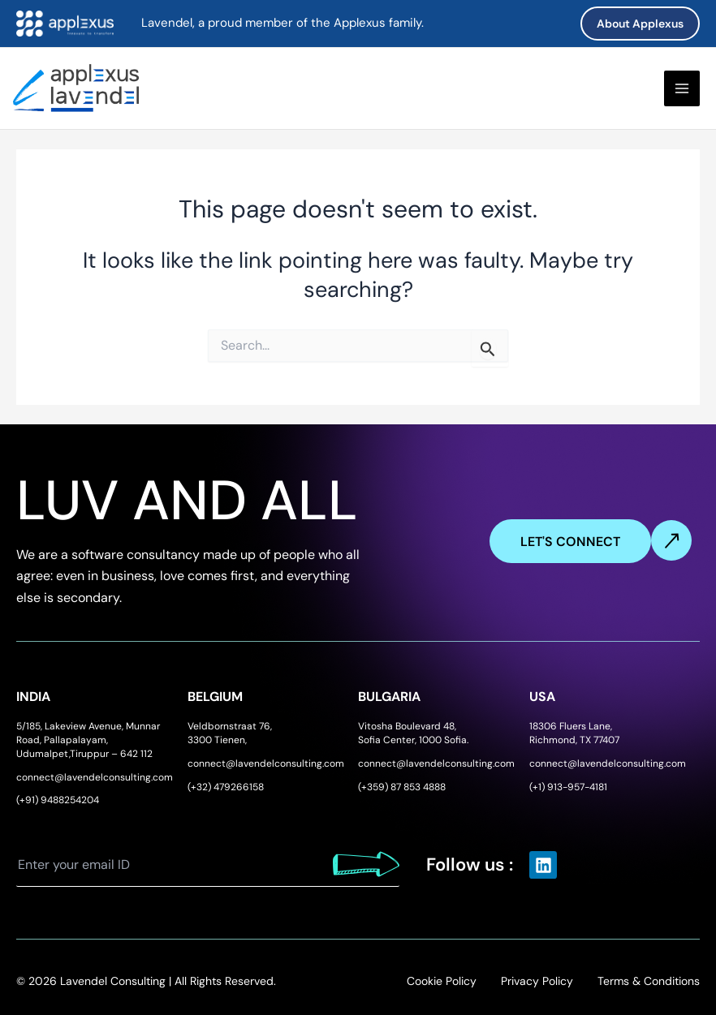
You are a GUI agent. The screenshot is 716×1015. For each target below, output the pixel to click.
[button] (640, 23)
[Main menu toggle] (682, 88)
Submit (366, 864)
